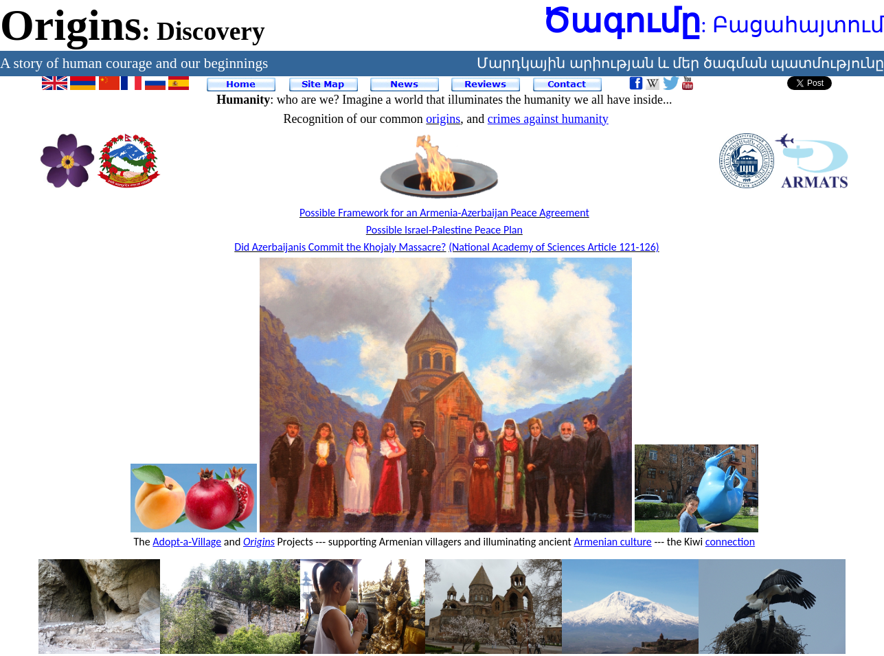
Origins (259, 541)
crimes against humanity (548, 119)
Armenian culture (613, 541)
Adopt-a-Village (186, 541)
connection (730, 541)
